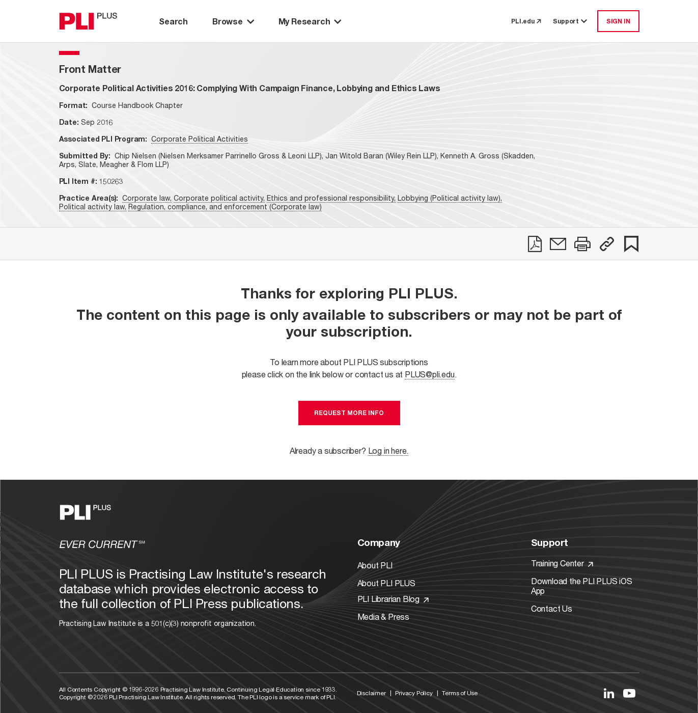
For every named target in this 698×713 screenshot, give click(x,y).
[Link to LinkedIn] (609, 693)
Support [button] (571, 21)
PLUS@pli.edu (430, 374)
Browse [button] (233, 21)
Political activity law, (92, 206)
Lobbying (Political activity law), (450, 198)
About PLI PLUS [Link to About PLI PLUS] (386, 583)
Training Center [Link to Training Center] (562, 563)
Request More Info (349, 413)
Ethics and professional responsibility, (331, 198)
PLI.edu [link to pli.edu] (526, 21)
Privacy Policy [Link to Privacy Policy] (413, 693)
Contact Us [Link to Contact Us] (551, 608)
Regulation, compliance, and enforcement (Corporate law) (225, 206)
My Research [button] (310, 21)
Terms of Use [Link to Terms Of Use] (460, 693)
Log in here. (388, 450)
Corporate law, (147, 198)
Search (173, 21)
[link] (535, 244)
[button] (607, 244)
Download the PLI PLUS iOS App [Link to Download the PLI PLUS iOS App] (581, 585)
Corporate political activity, (219, 198)
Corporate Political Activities (199, 138)
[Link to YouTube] (629, 693)
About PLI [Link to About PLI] (375, 565)
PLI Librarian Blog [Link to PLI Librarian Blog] (393, 599)
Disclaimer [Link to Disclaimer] (371, 693)
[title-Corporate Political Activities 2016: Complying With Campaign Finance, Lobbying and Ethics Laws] (249, 88)
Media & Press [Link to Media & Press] (383, 616)
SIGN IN (618, 21)
